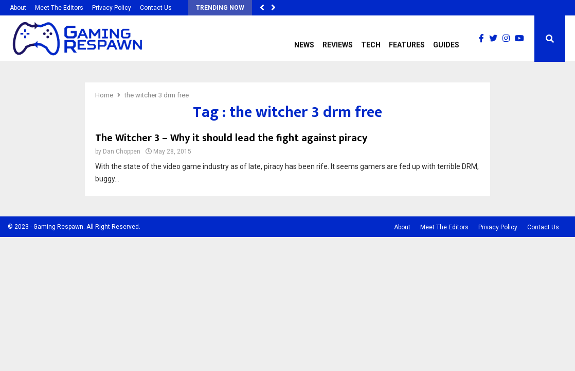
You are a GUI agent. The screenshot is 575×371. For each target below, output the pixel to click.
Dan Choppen (121, 151)
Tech (371, 45)
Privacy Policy (111, 7)
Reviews (337, 45)
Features (407, 45)
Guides (446, 45)
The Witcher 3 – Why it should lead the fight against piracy (231, 138)
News (304, 45)
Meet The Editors (59, 7)
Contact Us (156, 7)
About (18, 7)
